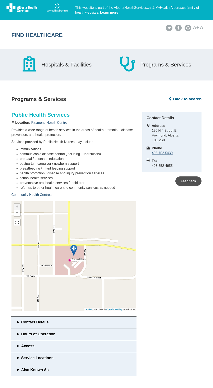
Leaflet (88, 309)
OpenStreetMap (114, 309)
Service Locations (37, 358)
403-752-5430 (162, 153)
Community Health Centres (31, 195)
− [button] (17, 213)
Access (27, 346)
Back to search (185, 99)
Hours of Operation (38, 334)
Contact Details (34, 322)
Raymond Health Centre (49, 122)
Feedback (188, 181)
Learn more (109, 12)
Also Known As (34, 370)
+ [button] (17, 207)
